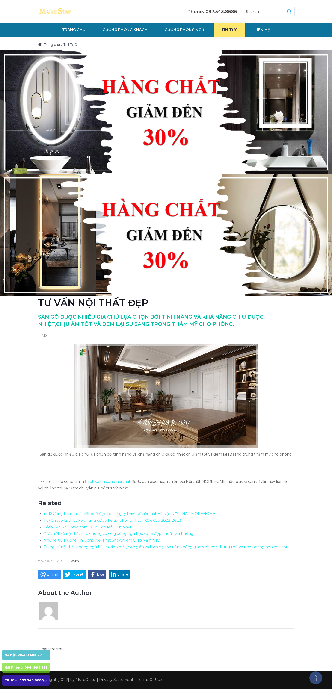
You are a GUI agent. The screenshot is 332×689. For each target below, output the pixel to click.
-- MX (43, 335)
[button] (284, 11)
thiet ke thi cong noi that (107, 481)
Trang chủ (49, 45)
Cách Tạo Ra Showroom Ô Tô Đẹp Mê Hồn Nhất (88, 527)
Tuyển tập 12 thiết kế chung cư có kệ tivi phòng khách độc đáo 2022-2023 (112, 520)
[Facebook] (315, 677)
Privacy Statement (116, 679)
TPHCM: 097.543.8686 (24, 680)
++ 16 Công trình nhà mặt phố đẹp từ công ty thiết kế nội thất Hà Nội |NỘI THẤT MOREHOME (129, 514)
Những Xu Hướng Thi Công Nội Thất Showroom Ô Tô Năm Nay (102, 540)
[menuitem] (73, 30)
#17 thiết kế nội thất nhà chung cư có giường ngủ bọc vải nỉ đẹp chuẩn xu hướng (118, 533)
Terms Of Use (149, 679)
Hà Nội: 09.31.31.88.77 (23, 655)
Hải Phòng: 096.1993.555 (26, 667)
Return (74, 560)
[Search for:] (268, 11)
